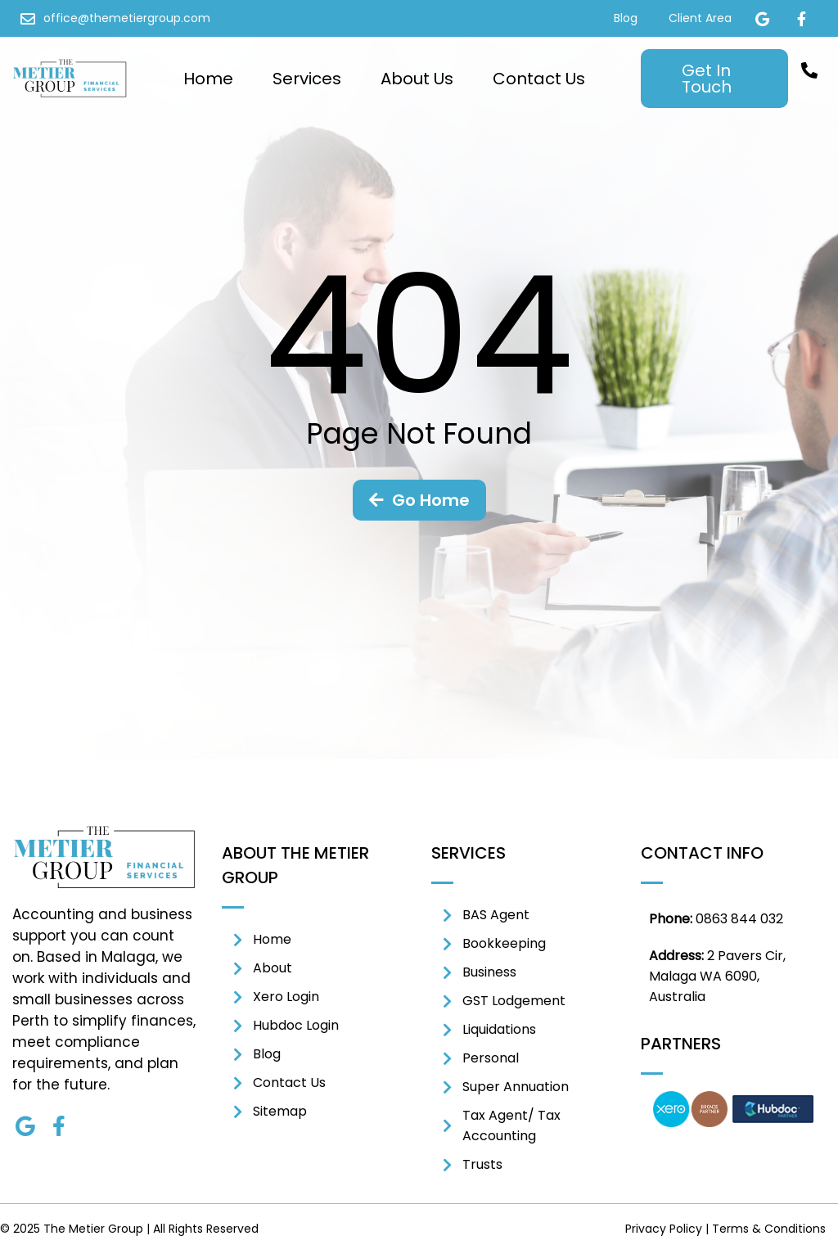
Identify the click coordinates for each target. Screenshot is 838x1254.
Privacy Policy (663, 1228)
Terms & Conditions (769, 1228)
